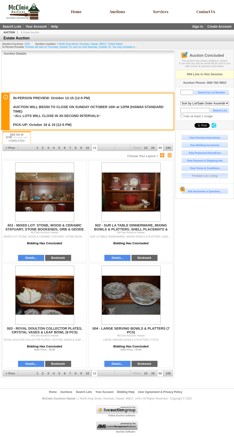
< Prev (10, 148)
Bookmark (58, 258)
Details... (31, 258)
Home (76, 11)
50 (160, 148)
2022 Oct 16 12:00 (17, 138)
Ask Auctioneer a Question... (202, 190)
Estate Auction (31, 32)
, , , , (90, 43)
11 (94, 148)
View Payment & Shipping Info (205, 160)
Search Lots (12, 26)
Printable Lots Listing (205, 175)
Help (54, 26)
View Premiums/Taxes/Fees (205, 152)
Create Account (219, 26)
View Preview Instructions (204, 137)
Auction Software (125, 431)
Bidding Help (126, 392)
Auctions (117, 11)
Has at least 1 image (196, 116)
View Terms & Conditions (205, 168)
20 (153, 148)
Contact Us (205, 11)
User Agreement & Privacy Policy (160, 392)
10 (145, 148)
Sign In (197, 26)
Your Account (36, 26)
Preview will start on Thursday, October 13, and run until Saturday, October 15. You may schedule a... (81, 46)
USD (27, 43)
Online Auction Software (121, 415)
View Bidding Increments (205, 145)
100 (168, 148)
